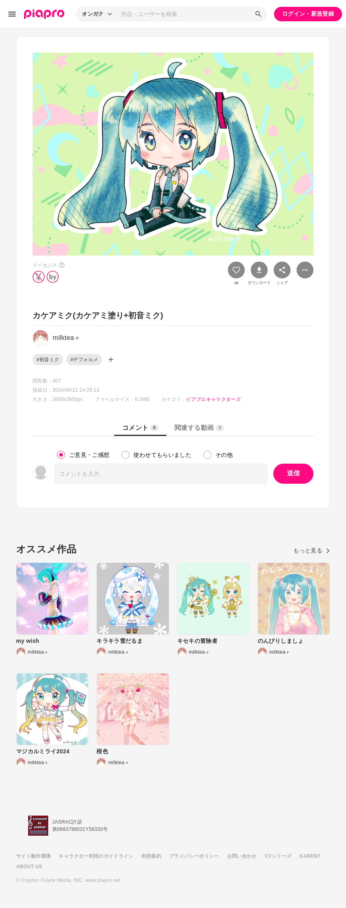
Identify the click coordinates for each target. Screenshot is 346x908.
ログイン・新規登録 (308, 13)
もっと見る (311, 550)
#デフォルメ (84, 359)
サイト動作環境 (33, 856)
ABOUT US (29, 866)
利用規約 (151, 856)
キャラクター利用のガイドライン (96, 856)
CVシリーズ (278, 856)
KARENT (310, 856)
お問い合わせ (242, 856)
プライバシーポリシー (194, 856)
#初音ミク (48, 359)
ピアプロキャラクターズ (213, 399)
